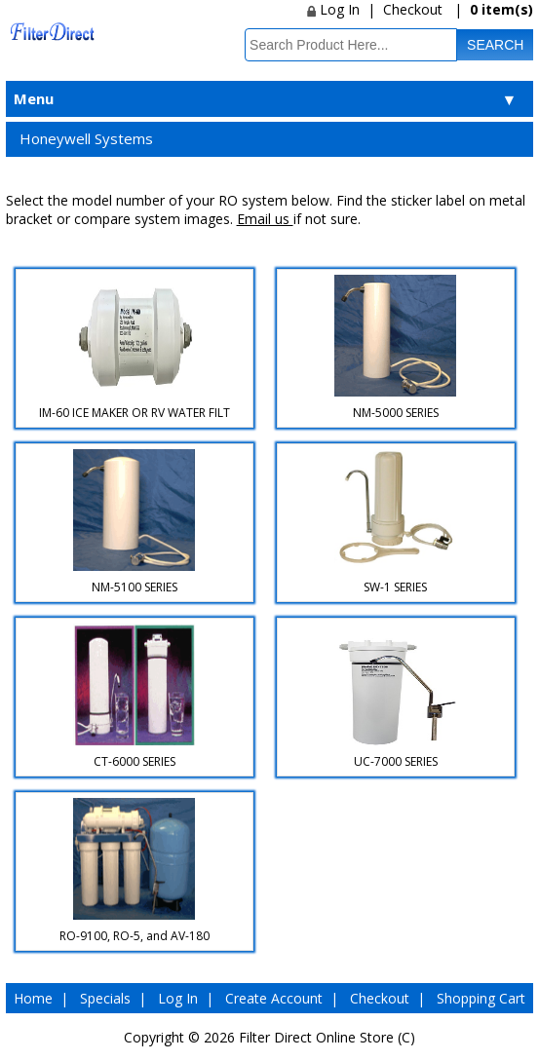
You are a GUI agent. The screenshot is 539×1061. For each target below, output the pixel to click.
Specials (105, 998)
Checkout (413, 9)
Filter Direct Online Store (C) (327, 1037)
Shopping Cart (481, 998)
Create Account (274, 998)
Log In (333, 9)
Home (33, 998)
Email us (265, 218)
